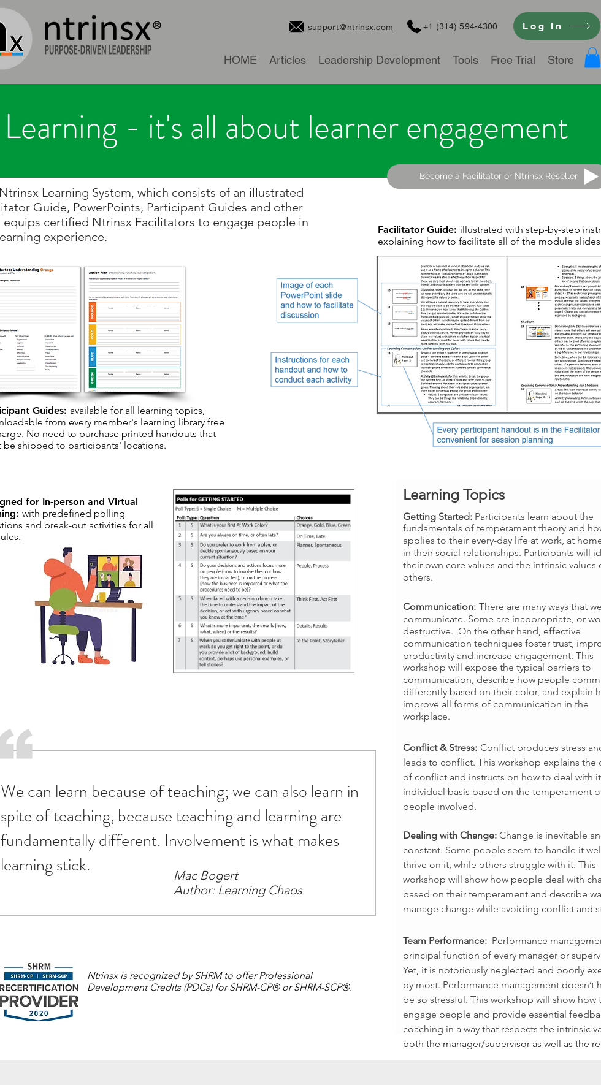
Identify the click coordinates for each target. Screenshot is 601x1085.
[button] (592, 57)
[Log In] (556, 26)
